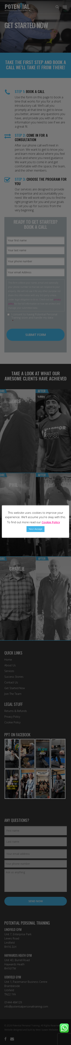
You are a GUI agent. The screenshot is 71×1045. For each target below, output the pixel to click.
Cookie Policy (51, 522)
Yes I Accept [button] (35, 529)
